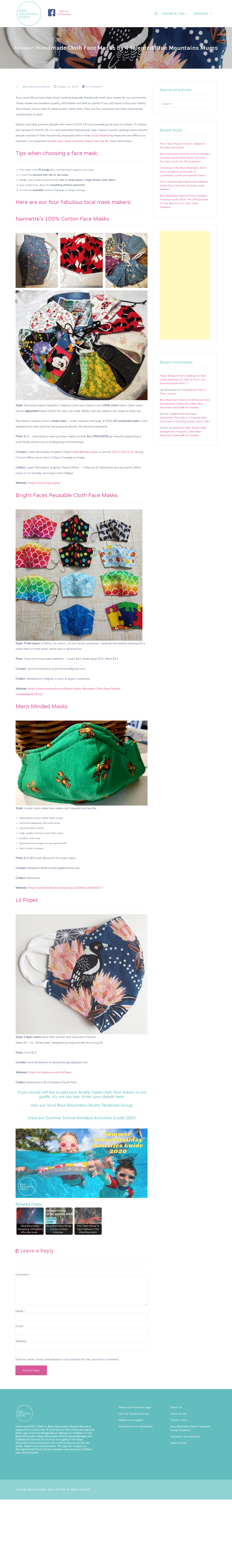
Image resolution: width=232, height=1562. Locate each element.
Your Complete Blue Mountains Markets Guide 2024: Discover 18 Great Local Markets (184, 185)
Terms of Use (178, 1413)
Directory (201, 13)
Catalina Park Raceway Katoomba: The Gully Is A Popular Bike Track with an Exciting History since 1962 (185, 417)
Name (20, 1311)
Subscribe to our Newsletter (136, 1426)
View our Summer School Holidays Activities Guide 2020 (82, 1118)
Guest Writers (178, 1442)
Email (19, 1326)
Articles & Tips (173, 13)
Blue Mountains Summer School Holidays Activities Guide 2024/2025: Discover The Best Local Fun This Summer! (185, 157)
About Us (176, 1407)
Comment (22, 1274)
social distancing (102, 135)
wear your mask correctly (67, 141)
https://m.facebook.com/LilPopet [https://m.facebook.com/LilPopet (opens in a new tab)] (50, 1072)
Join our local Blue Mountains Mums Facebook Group (81, 1105)
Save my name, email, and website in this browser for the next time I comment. (67, 1359)
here (119, 1096)
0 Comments (94, 86)
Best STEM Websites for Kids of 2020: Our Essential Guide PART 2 (183, 379)
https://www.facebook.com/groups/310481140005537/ (65, 887)
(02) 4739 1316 (122, 452)
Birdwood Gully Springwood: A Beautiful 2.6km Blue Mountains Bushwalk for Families (185, 403)
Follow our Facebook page (135, 1407)
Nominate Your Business (185, 1436)
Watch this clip (94, 141)
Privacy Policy (178, 1420)
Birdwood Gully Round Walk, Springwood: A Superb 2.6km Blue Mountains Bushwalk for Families (183, 431)
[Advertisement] (185, 285)
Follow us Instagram (131, 1420)
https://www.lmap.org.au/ (44, 483)
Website (20, 1341)
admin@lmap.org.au (85, 452)
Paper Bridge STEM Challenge (178, 375)
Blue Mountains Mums (36, 86)
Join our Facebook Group (134, 1413)
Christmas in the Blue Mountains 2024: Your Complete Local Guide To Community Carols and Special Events (183, 171)
